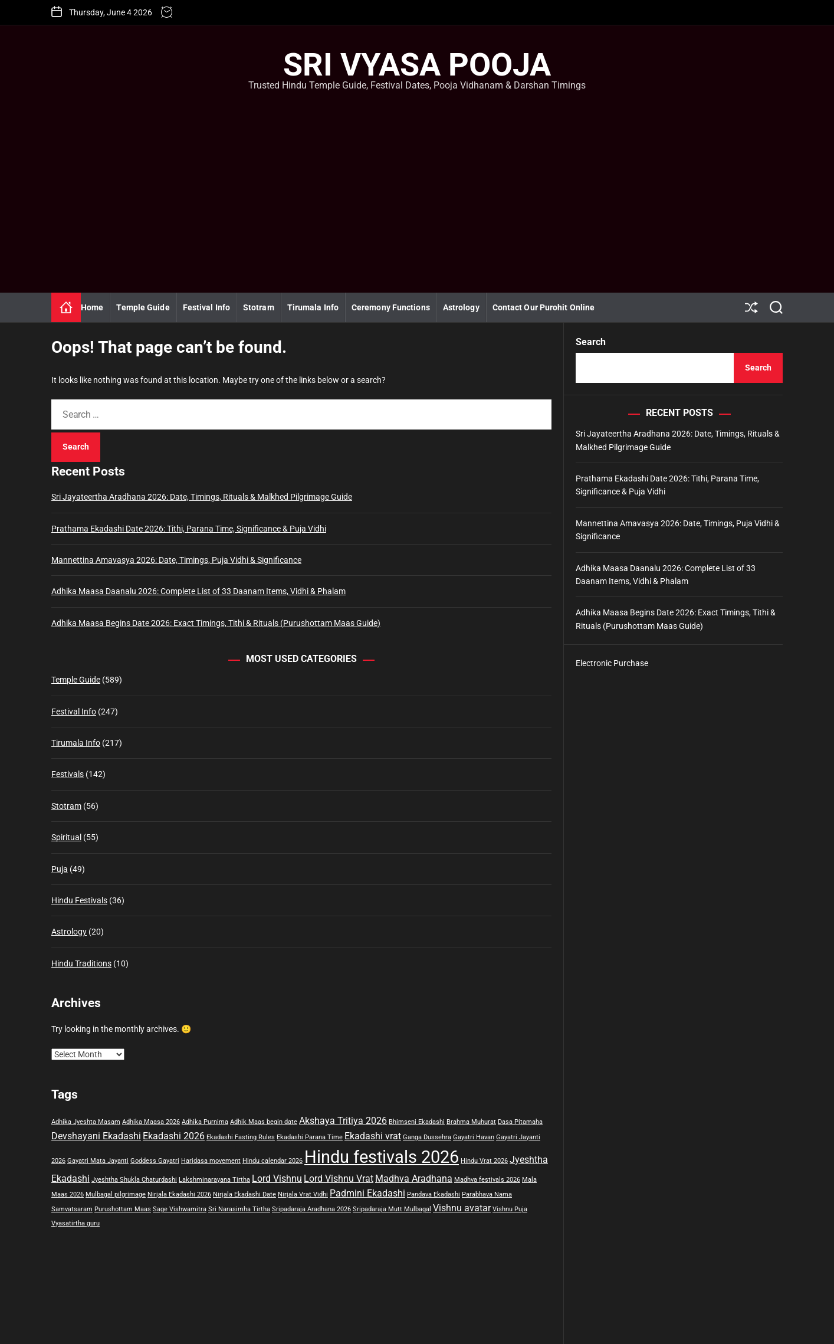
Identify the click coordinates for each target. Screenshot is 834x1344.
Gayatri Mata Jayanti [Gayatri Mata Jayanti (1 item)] (98, 1161)
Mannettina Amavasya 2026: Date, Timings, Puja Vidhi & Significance (176, 560)
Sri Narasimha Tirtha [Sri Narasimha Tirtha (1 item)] (239, 1209)
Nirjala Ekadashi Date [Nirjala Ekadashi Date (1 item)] (244, 1194)
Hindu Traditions (81, 963)
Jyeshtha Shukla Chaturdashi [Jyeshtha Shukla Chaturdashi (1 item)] (134, 1180)
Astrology (461, 307)
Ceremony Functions (391, 307)
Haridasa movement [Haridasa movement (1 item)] (211, 1161)
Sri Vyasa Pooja (417, 65)
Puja (59, 869)
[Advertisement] (417, 180)
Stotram (258, 307)
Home (92, 307)
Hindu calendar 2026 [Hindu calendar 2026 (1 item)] (272, 1161)
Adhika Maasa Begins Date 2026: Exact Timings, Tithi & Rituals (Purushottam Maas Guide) (215, 623)
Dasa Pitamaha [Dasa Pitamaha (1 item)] (520, 1122)
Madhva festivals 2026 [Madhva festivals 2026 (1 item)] (487, 1180)
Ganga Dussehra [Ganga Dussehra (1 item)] (427, 1137)
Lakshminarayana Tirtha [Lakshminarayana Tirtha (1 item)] (214, 1180)
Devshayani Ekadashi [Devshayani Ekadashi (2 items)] (96, 1136)
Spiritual (66, 837)
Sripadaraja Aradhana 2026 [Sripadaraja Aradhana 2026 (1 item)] (311, 1209)
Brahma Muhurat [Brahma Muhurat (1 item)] (471, 1122)
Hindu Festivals (79, 900)
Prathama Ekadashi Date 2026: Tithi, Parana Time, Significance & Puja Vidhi (188, 528)
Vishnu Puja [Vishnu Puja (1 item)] (509, 1209)
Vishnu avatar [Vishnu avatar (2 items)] (462, 1208)
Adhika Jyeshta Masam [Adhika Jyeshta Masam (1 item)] (85, 1122)
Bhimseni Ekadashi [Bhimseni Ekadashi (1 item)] (417, 1122)
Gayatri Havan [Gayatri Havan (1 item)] (473, 1137)
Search (591, 342)
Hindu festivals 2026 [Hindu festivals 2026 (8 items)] (381, 1157)
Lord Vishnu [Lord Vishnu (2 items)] (277, 1178)
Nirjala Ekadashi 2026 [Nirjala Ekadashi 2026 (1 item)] (179, 1194)
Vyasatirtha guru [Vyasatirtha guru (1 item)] (75, 1223)
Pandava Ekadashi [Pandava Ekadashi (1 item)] (433, 1194)
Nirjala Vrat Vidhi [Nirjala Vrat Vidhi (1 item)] (303, 1194)
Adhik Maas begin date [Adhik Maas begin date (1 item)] (263, 1122)
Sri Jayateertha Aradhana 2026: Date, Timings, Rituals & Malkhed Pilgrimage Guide (201, 496)
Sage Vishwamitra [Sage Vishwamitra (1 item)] (179, 1209)
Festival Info (206, 307)
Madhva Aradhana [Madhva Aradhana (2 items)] (413, 1178)
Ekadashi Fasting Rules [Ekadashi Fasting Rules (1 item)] (240, 1137)
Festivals (67, 774)
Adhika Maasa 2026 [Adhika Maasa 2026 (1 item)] (151, 1122)
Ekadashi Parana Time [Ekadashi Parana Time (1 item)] (310, 1137)
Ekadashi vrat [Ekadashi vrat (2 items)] (372, 1136)
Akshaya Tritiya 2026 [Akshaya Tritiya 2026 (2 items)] (343, 1120)
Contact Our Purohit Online (543, 307)
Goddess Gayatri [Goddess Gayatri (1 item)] (154, 1161)
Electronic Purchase (612, 663)
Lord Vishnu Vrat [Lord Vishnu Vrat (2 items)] (338, 1178)
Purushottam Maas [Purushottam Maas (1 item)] (122, 1209)
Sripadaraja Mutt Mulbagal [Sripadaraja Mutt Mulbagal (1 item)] (392, 1209)
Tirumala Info (313, 307)
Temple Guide (142, 307)
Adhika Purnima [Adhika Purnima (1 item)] (205, 1122)
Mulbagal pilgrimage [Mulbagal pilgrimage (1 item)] (116, 1194)
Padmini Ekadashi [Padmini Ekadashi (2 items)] (367, 1193)
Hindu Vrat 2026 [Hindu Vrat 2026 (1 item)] (484, 1161)
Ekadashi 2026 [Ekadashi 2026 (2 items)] (174, 1136)
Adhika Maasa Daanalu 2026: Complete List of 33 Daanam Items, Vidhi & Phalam (198, 591)
